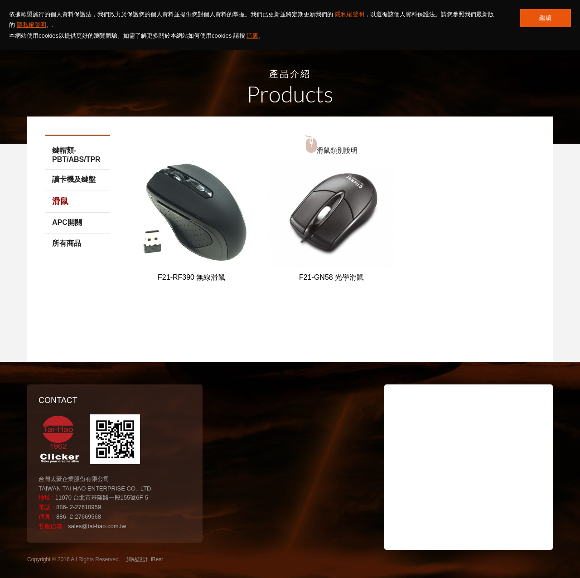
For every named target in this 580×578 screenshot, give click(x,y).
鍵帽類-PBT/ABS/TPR (76, 154)
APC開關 (67, 222)
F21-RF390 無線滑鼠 (191, 277)
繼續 (545, 18)
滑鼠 (60, 201)
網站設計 (137, 559)
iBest (157, 559)
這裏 (252, 35)
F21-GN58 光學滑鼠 (331, 277)
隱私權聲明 (349, 14)
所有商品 (66, 243)
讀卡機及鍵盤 (74, 179)
